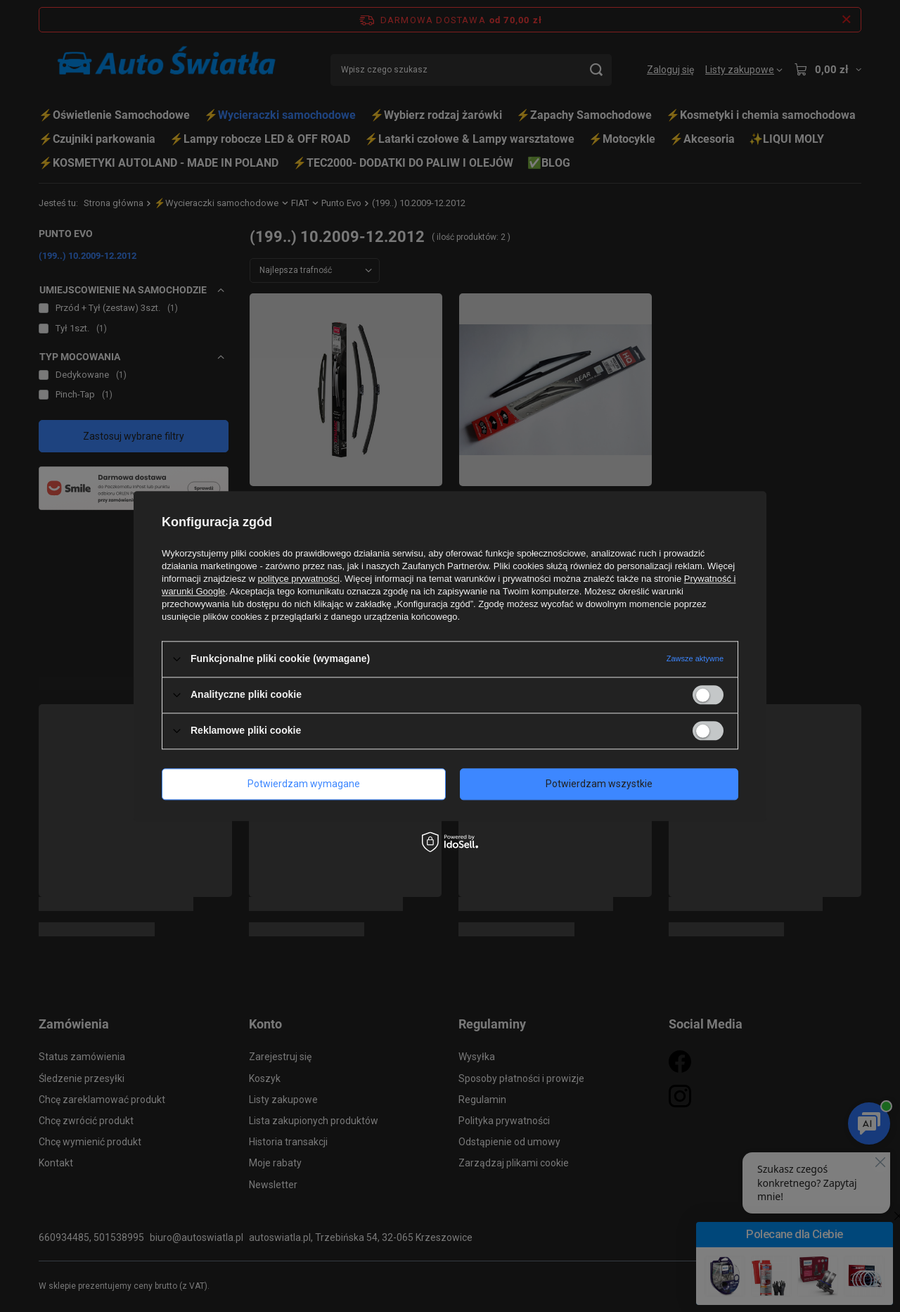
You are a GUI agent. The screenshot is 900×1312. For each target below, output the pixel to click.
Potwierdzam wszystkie (599, 783)
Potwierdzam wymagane (304, 783)
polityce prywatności (299, 578)
